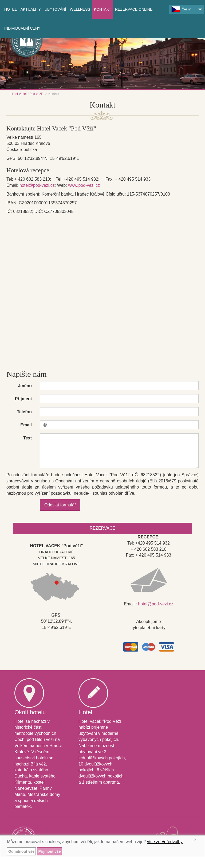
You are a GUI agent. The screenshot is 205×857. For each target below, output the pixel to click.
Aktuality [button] (31, 9)
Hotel (10, 9)
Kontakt (102, 9)
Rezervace (102, 528)
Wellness (80, 9)
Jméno (25, 385)
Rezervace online (133, 9)
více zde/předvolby (165, 841)
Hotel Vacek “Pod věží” (26, 94)
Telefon (24, 412)
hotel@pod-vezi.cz (37, 185)
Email (26, 425)
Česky (181, 9)
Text (27, 438)
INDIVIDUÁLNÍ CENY (22, 28)
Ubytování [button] (55, 9)
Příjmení (23, 398)
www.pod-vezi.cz (84, 185)
